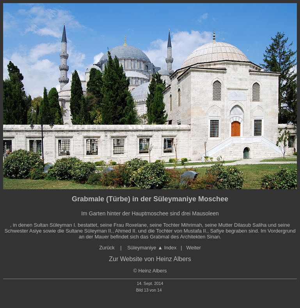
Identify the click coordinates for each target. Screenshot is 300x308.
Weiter (193, 248)
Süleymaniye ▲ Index (151, 248)
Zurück (107, 248)
